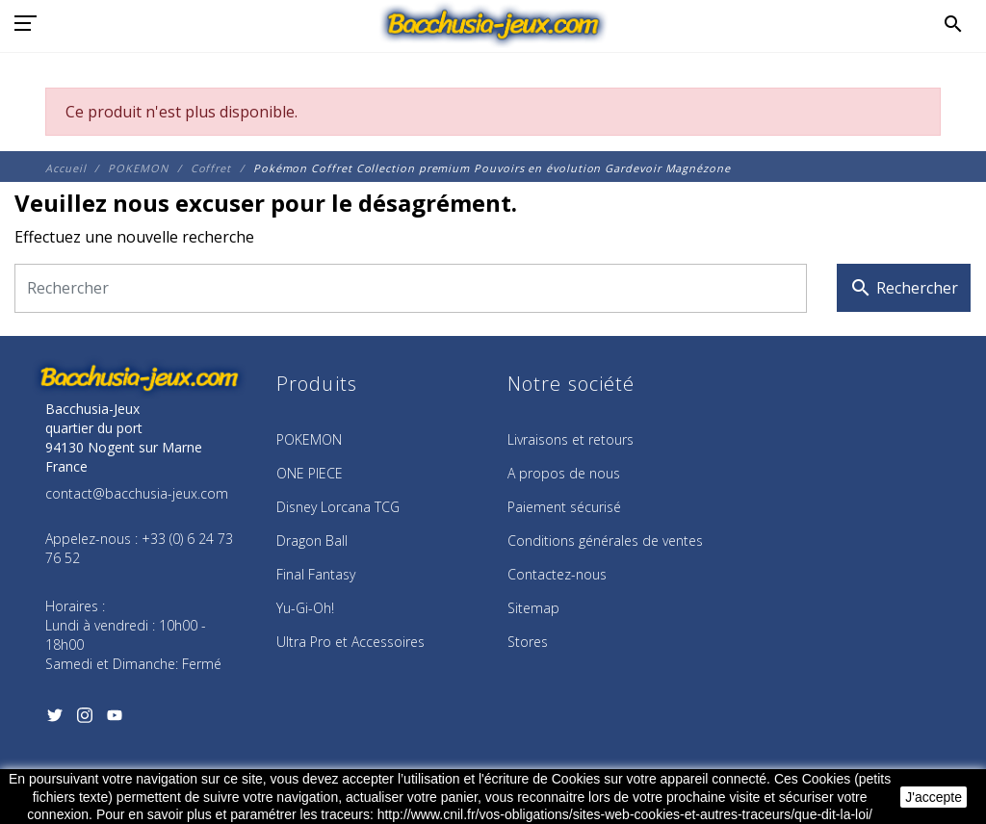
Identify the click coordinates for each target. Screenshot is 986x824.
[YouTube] (114, 721)
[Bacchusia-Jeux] (493, 24)
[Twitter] (54, 721)
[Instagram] (84, 721)
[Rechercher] (410, 288)
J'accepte (933, 797)
